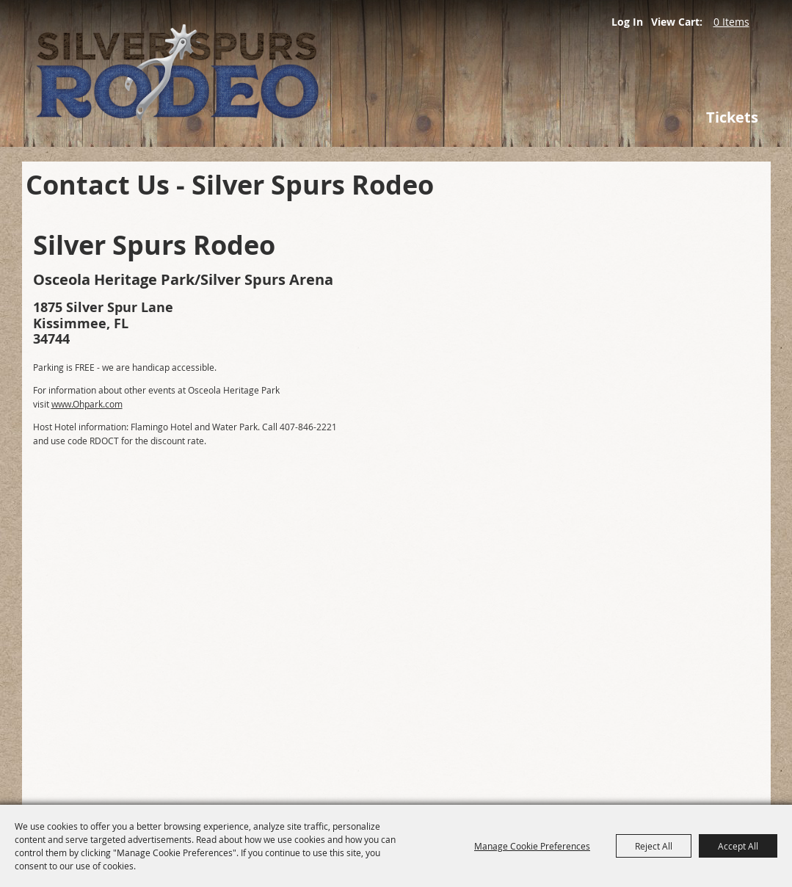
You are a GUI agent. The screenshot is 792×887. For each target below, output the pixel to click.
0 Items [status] (731, 22)
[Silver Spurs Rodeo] (249, 73)
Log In (627, 22)
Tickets (732, 117)
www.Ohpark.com (87, 404)
